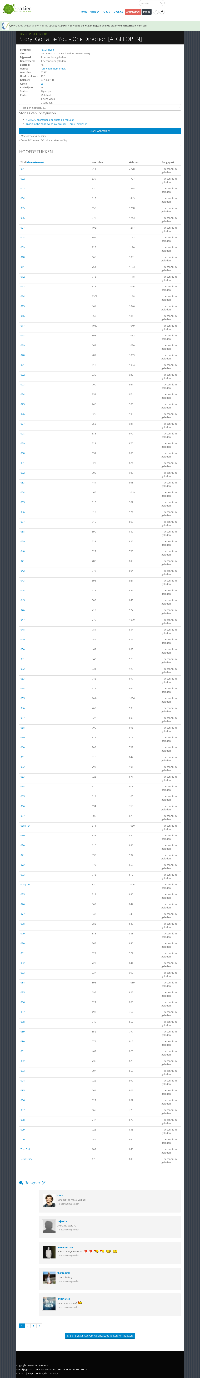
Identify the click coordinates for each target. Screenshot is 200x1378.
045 (23, 600)
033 (23, 482)
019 (23, 345)
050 (23, 649)
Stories (43, 34)
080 (23, 943)
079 (23, 933)
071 (23, 855)
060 (23, 747)
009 (23, 247)
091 (23, 1051)
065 (23, 796)
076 (23, 904)
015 (23, 306)
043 (23, 580)
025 (23, 404)
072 (23, 864)
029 (23, 443)
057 (23, 717)
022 (23, 374)
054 (23, 688)
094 (23, 1080)
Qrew (12, 25)
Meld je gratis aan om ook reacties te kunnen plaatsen (100, 1335)
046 (23, 610)
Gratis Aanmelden (100, 130)
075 (23, 894)
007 (23, 227)
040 (23, 551)
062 (23, 766)
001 (23, 168)
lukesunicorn (65, 1247)
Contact (20, 1373)
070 (23, 845)
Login (146, 11)
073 (23, 874)
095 (23, 1090)
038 (23, 531)
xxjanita (62, 1221)
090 (23, 1041)
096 (23, 1100)
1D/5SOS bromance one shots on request (50, 119)
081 (23, 953)
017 (23, 325)
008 (23, 237)
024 (23, 394)
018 (23, 335)
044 (23, 590)
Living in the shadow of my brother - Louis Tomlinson (56, 124)
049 (23, 639)
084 (23, 982)
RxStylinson (47, 49)
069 (23, 835)
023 (23, 384)
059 (23, 737)
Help (30, 1373)
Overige (118, 11)
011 (23, 266)
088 (23, 1021)
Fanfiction (46, 68)
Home (84, 11)
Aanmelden (133, 11)
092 (23, 1061)
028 (23, 433)
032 (23, 472)
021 (23, 365)
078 (23, 923)
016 (23, 315)
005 (23, 208)
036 (23, 512)
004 (23, 198)
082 (23, 963)
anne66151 (63, 1298)
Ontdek (94, 11)
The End (25, 1149)
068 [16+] (26, 825)
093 (23, 1070)
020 (23, 355)
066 (23, 806)
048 (23, 629)
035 (23, 502)
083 (23, 972)
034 (23, 492)
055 (23, 698)
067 (23, 815)
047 (23, 619)
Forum (106, 11)
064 (23, 786)
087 (23, 1012)
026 (23, 414)
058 (23, 727)
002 (23, 178)
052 (23, 668)
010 (23, 257)
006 (23, 217)
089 (23, 1031)
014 (23, 296)
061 (23, 757)
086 (23, 1002)
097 (23, 1110)
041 (23, 561)
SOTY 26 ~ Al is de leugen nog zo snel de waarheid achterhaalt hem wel (104, 25)
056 (23, 708)
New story (26, 1159)
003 (23, 188)
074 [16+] (26, 884)
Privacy (54, 1373)
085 (23, 992)
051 (23, 659)
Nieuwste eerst (35, 162)
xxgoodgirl (63, 1272)
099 (23, 1129)
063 (23, 776)
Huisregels (41, 1373)
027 (23, 423)
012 (23, 276)
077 (23, 914)
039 (23, 541)
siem (60, 1195)
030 (23, 453)
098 (23, 1119)
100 (23, 1139)
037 (23, 521)
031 (23, 463)
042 (23, 570)
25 (42, 83)
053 (23, 678)
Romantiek (59, 68)
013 (23, 286)
